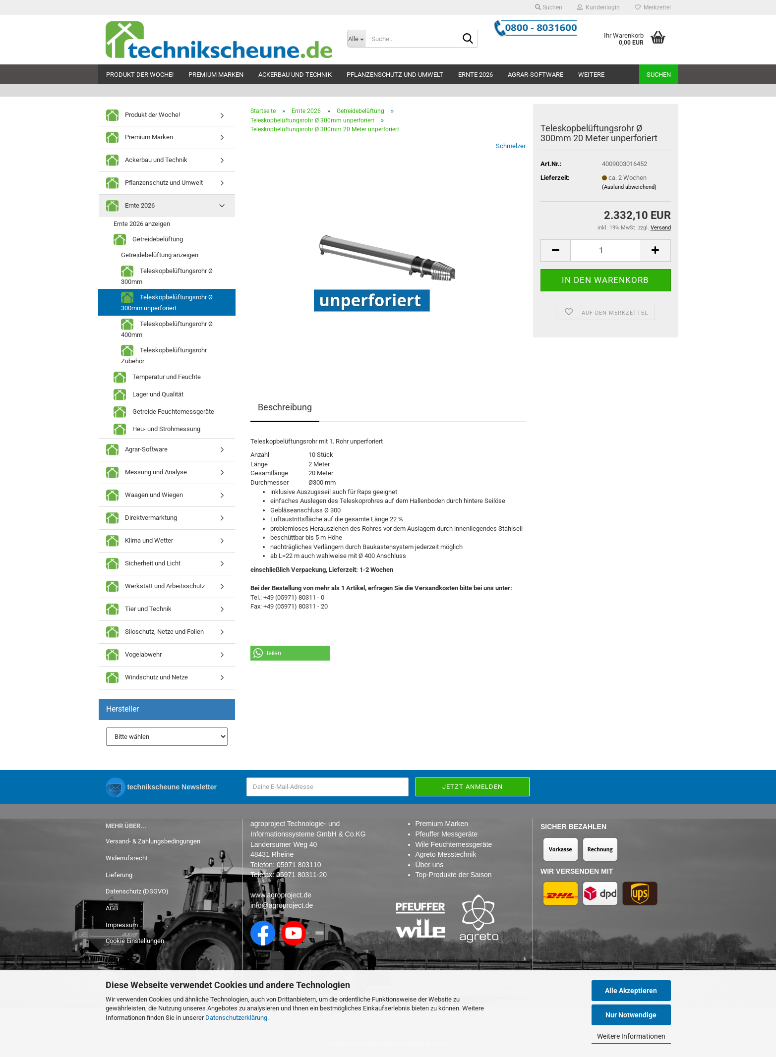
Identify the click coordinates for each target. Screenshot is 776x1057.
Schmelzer (511, 146)
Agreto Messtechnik (446, 854)
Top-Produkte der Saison (454, 875)
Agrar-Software (535, 74)
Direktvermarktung (141, 518)
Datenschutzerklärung (236, 1017)
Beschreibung (285, 407)
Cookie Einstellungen (135, 941)
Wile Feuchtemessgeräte (454, 844)
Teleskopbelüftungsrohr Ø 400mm (167, 328)
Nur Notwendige (631, 1015)
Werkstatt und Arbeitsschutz (155, 586)
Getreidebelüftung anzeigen (159, 255)
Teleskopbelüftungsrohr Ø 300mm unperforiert (167, 301)
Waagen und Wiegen (144, 495)
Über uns (430, 865)
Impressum (122, 925)
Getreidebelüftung (148, 239)
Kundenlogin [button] (598, 7)
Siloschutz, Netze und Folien (155, 632)
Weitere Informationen (631, 1036)
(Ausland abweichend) (629, 187)
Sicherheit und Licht (143, 563)
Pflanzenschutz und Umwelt (395, 74)
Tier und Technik (139, 609)
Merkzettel (653, 7)
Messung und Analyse (146, 472)
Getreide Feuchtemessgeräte (164, 412)
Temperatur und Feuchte (157, 377)
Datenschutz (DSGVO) (137, 891)
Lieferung (119, 875)
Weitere (591, 74)
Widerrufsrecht (127, 858)
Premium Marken (215, 74)
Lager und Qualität (148, 395)
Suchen (659, 74)
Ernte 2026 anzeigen (142, 223)
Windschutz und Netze (147, 677)
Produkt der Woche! (140, 74)
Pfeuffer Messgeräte (447, 834)
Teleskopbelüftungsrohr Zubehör (164, 354)
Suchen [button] (548, 7)
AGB (112, 908)
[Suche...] (356, 39)
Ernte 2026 (475, 74)
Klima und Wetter (139, 541)
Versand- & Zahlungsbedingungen (153, 841)
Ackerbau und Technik (295, 74)
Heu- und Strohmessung (157, 429)
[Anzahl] (605, 250)
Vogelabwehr (134, 655)
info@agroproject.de (281, 905)
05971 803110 (299, 865)
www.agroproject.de (280, 895)
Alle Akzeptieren (631, 991)
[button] (555, 250)
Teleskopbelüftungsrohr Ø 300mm (167, 275)
